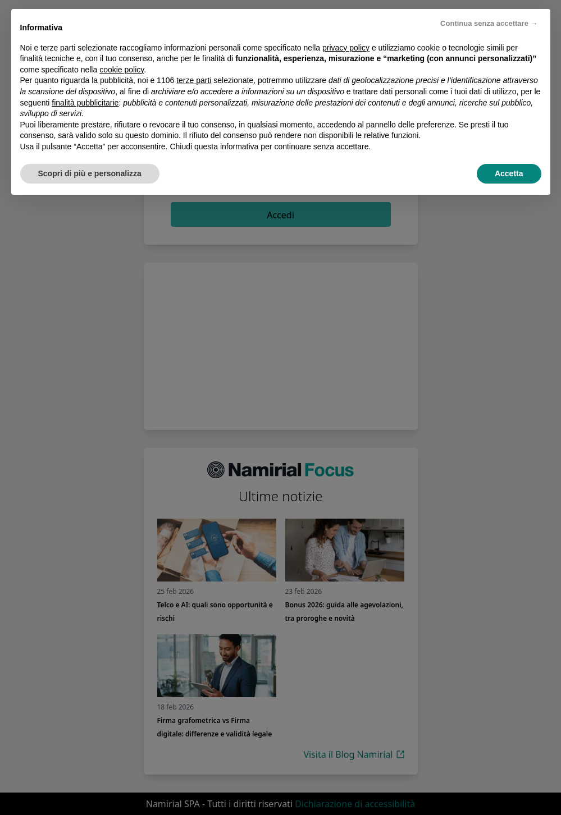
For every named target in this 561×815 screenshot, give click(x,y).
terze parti (193, 80)
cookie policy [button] (121, 69)
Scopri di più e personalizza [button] (90, 173)
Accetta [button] (509, 173)
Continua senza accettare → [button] (488, 23)
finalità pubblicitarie (85, 102)
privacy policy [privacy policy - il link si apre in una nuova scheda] (346, 47)
